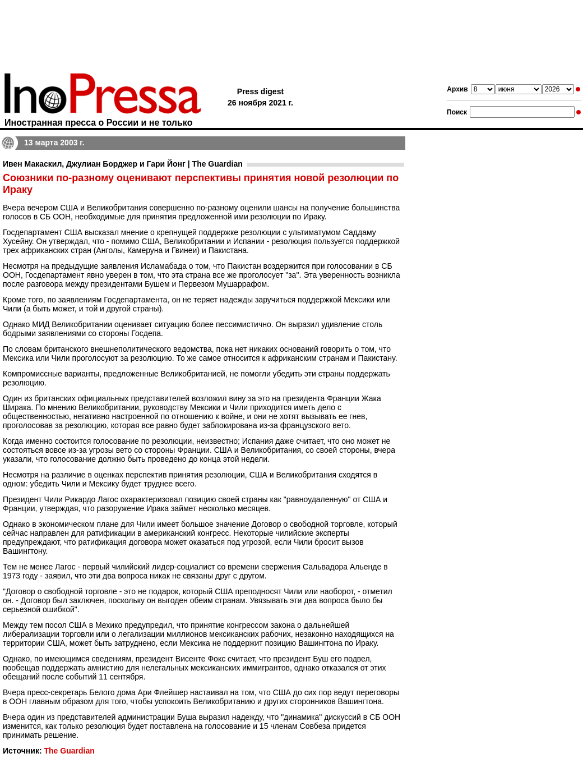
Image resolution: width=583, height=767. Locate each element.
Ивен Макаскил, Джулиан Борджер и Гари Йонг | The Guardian (123, 163)
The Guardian (69, 750)
